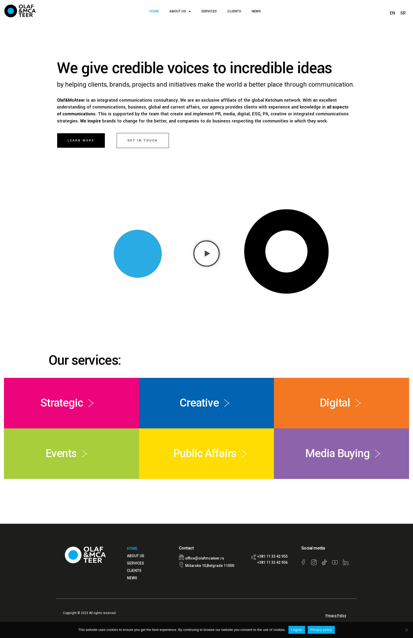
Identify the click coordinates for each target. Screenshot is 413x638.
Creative (199, 402)
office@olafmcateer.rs (204, 558)
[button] (206, 254)
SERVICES (209, 11)
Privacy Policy (336, 615)
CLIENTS (234, 11)
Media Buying (337, 453)
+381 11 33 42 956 (272, 562)
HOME (154, 11)
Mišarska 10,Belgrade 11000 (209, 565)
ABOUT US (180, 11)
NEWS (256, 11)
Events (61, 453)
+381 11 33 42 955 (272, 556)
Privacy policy (321, 630)
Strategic (61, 402)
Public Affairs (204, 453)
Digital (335, 402)
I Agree (296, 630)
